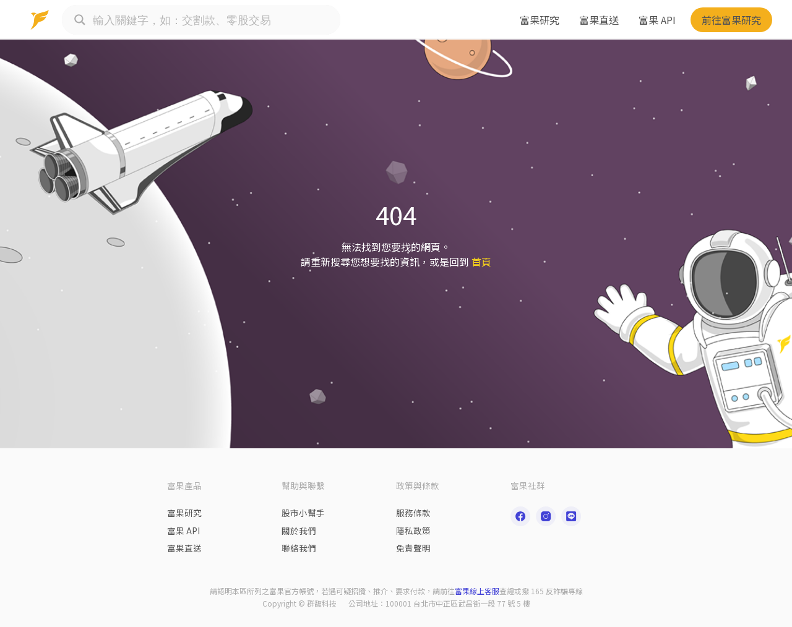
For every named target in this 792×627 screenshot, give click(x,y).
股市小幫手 (303, 512)
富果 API (657, 19)
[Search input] (213, 20)
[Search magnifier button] (80, 20)
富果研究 (539, 19)
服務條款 (413, 512)
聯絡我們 (299, 548)
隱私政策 (413, 530)
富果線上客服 (477, 591)
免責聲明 (413, 548)
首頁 (481, 261)
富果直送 (599, 19)
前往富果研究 (731, 19)
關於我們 (299, 530)
